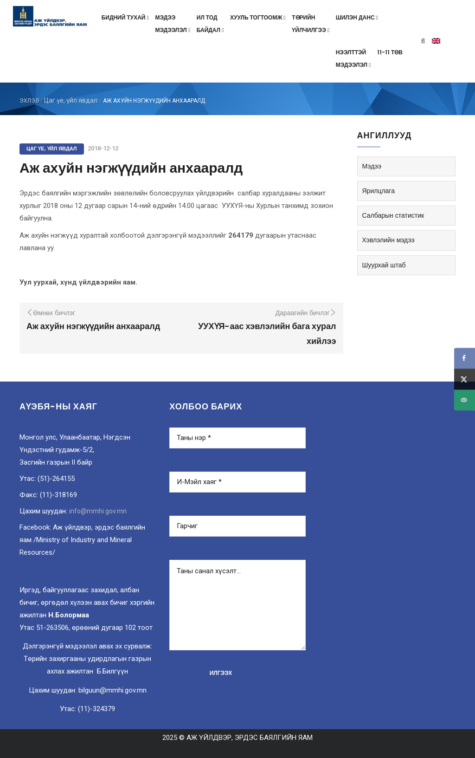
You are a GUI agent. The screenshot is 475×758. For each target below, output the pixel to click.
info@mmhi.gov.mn (98, 511)
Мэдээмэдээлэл (173, 23)
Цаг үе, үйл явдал (70, 100)
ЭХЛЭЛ (29, 100)
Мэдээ (371, 166)
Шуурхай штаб (384, 265)
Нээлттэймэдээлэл (354, 58)
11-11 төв (390, 52)
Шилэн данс (358, 17)
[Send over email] (464, 399)
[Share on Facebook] (464, 358)
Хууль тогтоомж (258, 17)
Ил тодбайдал (211, 23)
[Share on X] (464, 379)
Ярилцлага (378, 190)
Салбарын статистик (393, 215)
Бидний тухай (126, 17)
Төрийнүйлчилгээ (311, 23)
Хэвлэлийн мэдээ (388, 240)
